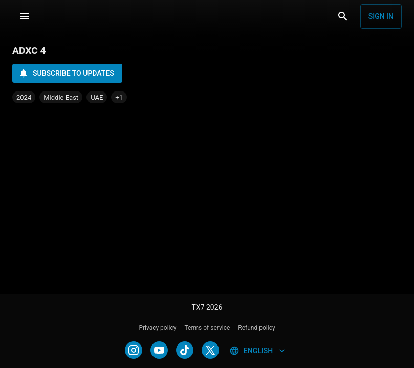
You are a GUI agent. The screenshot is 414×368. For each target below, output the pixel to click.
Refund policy (256, 327)
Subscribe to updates (66, 73)
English (258, 351)
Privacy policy (157, 327)
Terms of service (207, 327)
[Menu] (24, 16)
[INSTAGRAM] (133, 350)
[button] (119, 97)
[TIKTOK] (184, 350)
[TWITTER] (210, 350)
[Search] (343, 16)
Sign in (381, 16)
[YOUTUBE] (159, 350)
